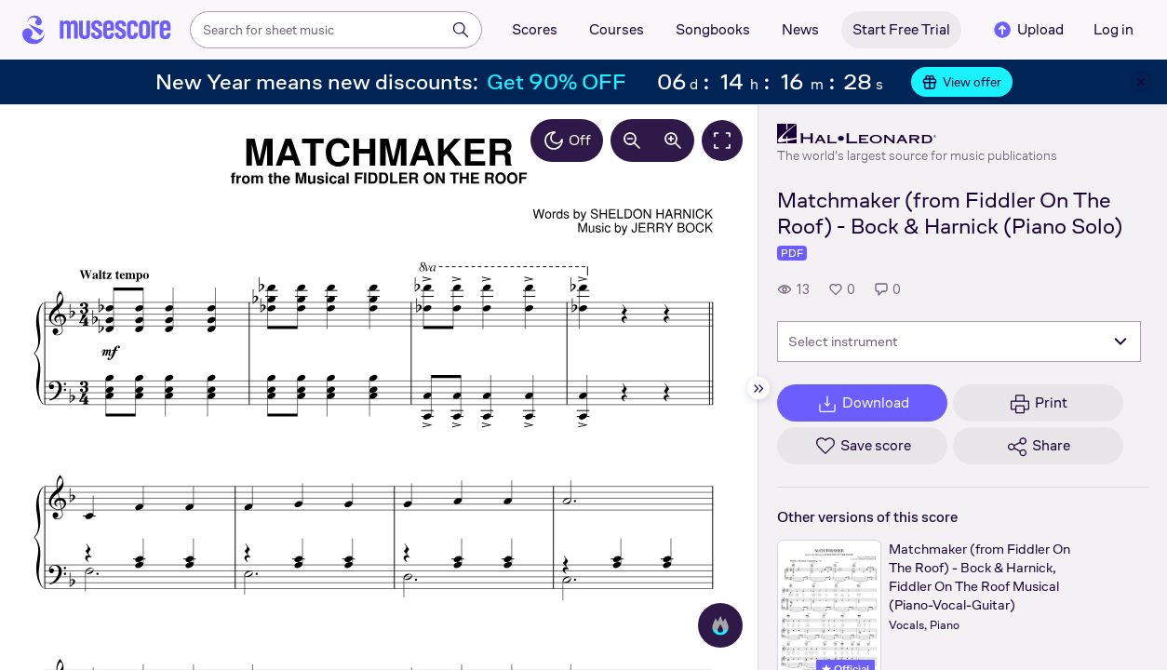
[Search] (460, 29)
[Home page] (96, 30)
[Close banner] (1141, 82)
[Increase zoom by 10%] (672, 140)
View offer (961, 81)
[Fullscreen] (722, 140)
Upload (1027, 30)
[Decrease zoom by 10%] (631, 140)
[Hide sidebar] (758, 388)
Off (567, 140)
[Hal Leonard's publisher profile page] (917, 134)
